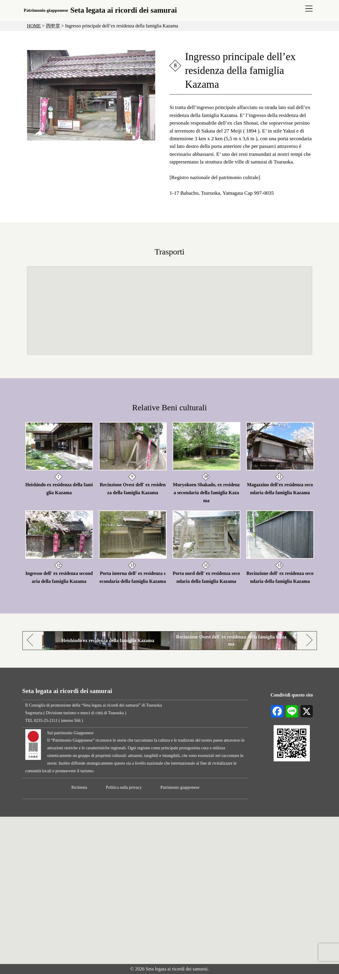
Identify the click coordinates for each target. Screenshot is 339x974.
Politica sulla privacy (124, 787)
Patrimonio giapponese (179, 787)
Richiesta (79, 787)
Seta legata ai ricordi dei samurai (100, 10)
